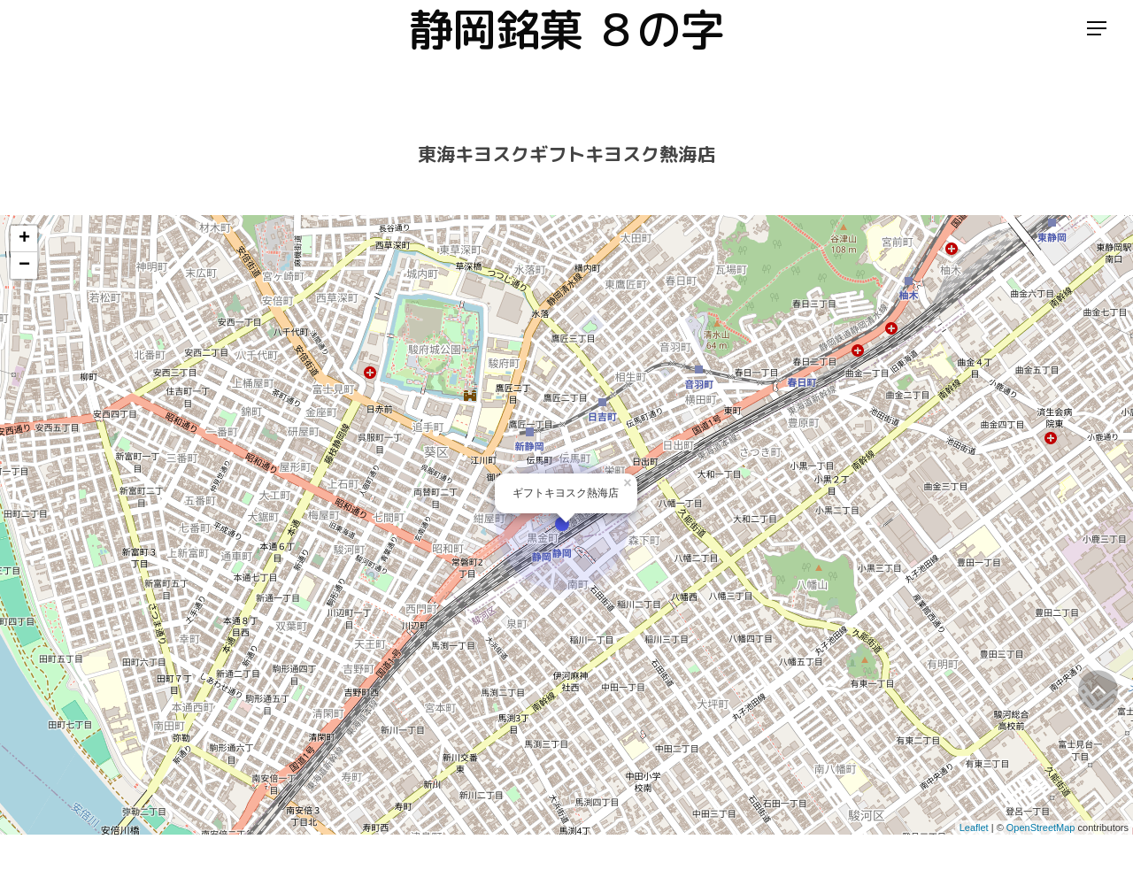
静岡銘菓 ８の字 (566, 47)
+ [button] (24, 239)
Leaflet (974, 827)
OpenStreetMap (1040, 827)
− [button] (24, 265)
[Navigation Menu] (1097, 47)
